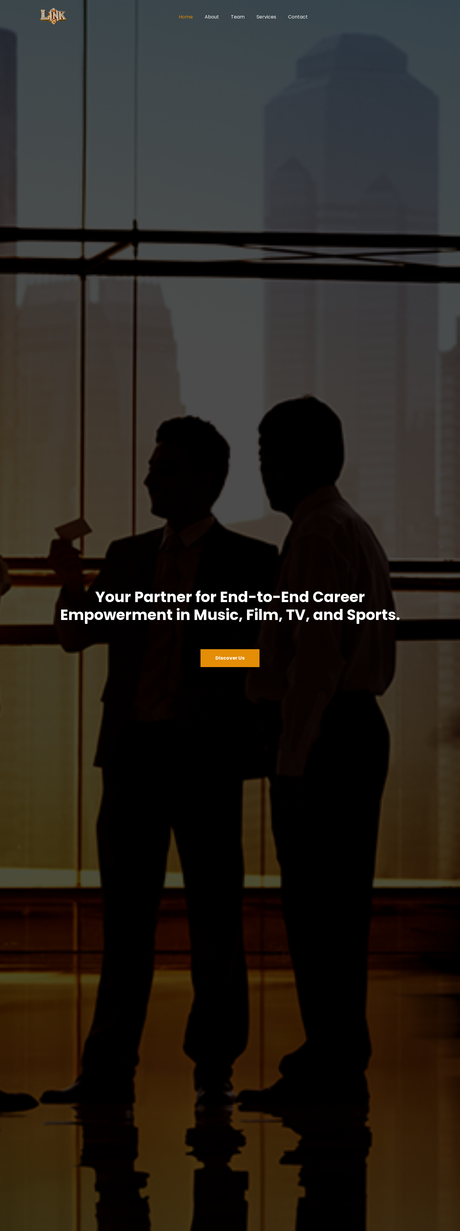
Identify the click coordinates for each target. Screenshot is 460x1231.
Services (266, 16)
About (212, 16)
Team (238, 16)
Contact (298, 16)
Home (186, 16)
